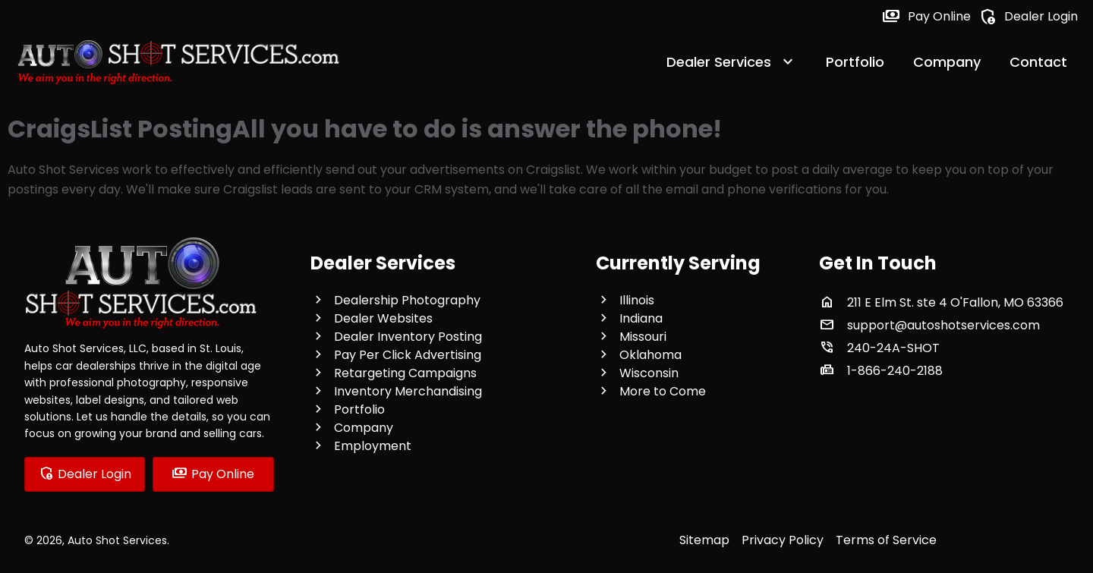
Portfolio (855, 61)
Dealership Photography (407, 300)
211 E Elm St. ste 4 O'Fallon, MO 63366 (955, 302)
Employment (372, 446)
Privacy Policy (783, 540)
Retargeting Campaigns (405, 373)
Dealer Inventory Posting (408, 336)
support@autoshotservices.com (943, 325)
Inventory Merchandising (408, 391)
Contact (1038, 61)
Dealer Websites (383, 318)
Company (947, 61)
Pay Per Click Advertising (407, 355)
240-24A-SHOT (893, 348)
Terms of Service (886, 540)
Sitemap (704, 540)
